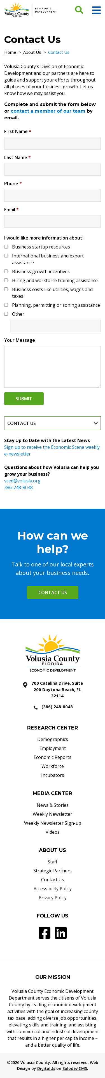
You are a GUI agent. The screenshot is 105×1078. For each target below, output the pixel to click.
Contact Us (52, 592)
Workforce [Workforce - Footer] (52, 766)
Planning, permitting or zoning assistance (56, 305)
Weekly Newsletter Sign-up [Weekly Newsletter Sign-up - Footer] (52, 823)
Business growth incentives (41, 271)
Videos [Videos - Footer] (53, 832)
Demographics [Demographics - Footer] (52, 739)
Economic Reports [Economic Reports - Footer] (52, 757)
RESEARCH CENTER (52, 728)
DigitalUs (46, 1068)
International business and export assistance (48, 259)
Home (10, 52)
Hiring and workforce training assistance (55, 280)
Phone (13, 183)
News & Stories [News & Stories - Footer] (53, 805)
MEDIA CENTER (52, 793)
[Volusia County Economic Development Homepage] (30, 9)
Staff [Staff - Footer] (52, 862)
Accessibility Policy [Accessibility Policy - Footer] (53, 889)
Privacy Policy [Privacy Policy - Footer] (53, 898)
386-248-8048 (18, 487)
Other (18, 314)
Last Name (17, 157)
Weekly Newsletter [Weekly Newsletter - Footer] (52, 814)
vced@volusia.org (22, 481)
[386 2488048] (52, 707)
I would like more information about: (43, 238)
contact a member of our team (48, 111)
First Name (17, 131)
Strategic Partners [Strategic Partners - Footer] (52, 871)
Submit (24, 399)
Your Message (19, 340)
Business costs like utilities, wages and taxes (52, 292)
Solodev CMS (74, 1068)
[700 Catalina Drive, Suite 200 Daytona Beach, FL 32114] (52, 689)
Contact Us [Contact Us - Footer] (52, 880)
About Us (32, 52)
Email (11, 209)
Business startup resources (41, 247)
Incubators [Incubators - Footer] (52, 775)
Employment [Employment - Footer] (52, 748)
